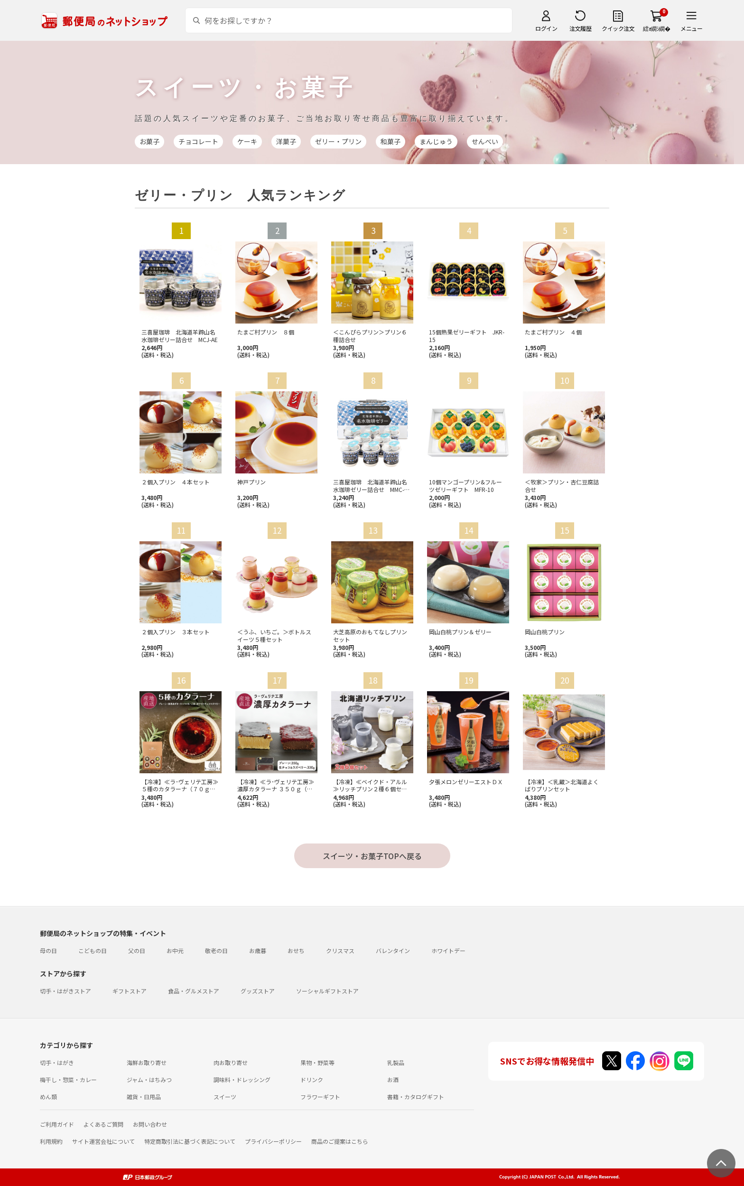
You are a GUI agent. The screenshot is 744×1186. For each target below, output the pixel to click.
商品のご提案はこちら (339, 1141)
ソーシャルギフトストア (327, 991)
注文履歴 (580, 28)
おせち (296, 950)
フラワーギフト (320, 1097)
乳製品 (395, 1062)
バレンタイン (393, 950)
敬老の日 (216, 950)
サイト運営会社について (103, 1141)
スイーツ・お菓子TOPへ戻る (372, 856)
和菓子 (390, 141)
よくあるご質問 (103, 1124)
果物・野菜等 (317, 1062)
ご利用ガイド (57, 1124)
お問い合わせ (150, 1124)
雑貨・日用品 (144, 1097)
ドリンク (311, 1079)
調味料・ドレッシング (242, 1079)
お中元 (175, 950)
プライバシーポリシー (273, 1141)
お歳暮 (257, 950)
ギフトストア (129, 991)
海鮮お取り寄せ (147, 1062)
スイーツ (225, 1097)
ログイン (546, 28)
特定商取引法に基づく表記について (189, 1141)
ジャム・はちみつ (149, 1079)
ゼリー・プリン (338, 141)
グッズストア (258, 991)
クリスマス (340, 950)
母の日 (48, 950)
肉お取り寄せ (231, 1062)
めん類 (48, 1097)
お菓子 (149, 141)
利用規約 (51, 1141)
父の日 (136, 950)
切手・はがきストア (65, 991)
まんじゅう (436, 141)
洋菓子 (286, 141)
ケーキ (247, 141)
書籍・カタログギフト (415, 1097)
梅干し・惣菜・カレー (68, 1079)
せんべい (485, 141)
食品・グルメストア (193, 991)
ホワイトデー (448, 950)
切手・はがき (57, 1062)
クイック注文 (618, 28)
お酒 (393, 1079)
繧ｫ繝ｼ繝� (656, 28)
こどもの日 (92, 950)
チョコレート (198, 141)
